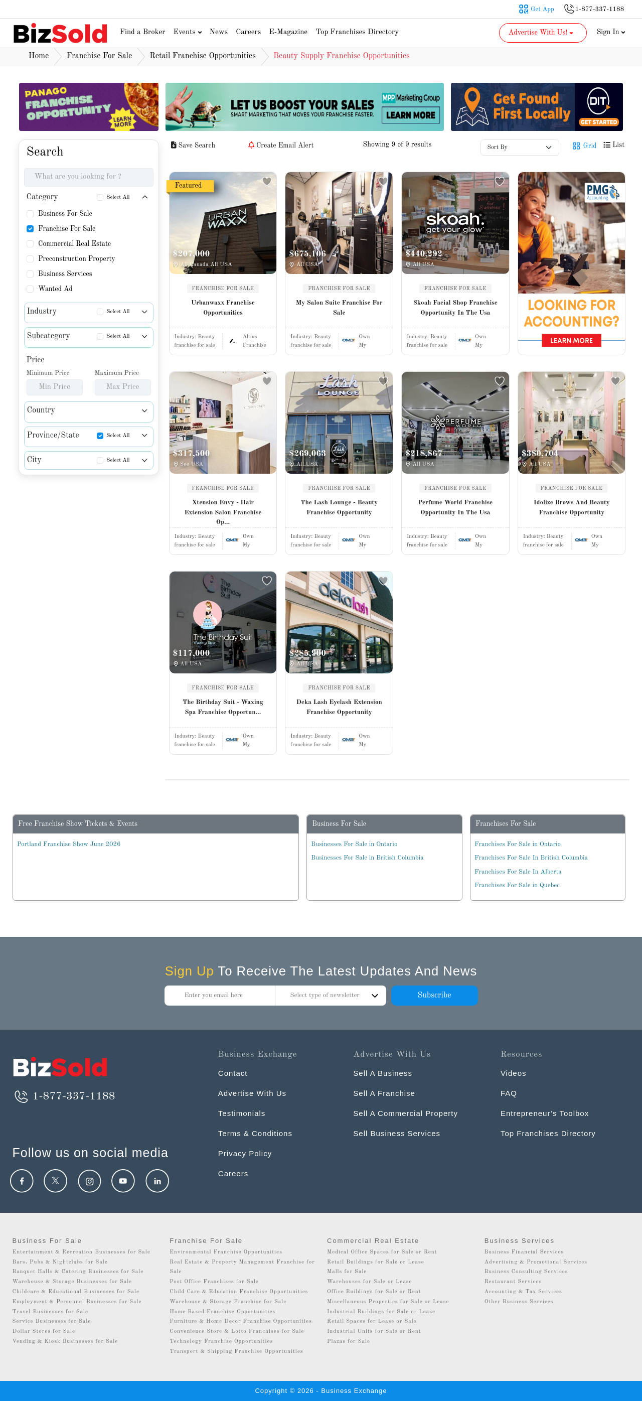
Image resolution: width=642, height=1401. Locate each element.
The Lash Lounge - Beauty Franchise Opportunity (339, 507)
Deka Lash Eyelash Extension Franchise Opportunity (339, 707)
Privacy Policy (245, 1153)
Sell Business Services (396, 1133)
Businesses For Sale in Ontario (354, 844)
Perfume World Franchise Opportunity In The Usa (455, 507)
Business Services (65, 273)
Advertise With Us (252, 1093)
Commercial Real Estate (74, 243)
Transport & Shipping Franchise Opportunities (236, 1351)
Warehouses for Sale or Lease (369, 1282)
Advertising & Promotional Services (536, 1262)
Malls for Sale (347, 1272)
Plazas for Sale (348, 1341)
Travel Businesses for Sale (51, 1312)
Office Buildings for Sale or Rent (374, 1292)
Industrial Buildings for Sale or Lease (381, 1312)
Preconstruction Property (76, 258)
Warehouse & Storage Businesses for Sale (72, 1282)
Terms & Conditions (255, 1133)
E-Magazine (288, 32)
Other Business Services (519, 1302)
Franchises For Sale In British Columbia (531, 858)
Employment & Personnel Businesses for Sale (77, 1302)
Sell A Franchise (384, 1093)
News (219, 32)
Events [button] (189, 32)
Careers (248, 32)
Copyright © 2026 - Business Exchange (321, 1390)
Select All (118, 197)
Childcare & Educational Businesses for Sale (76, 1292)
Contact (233, 1073)
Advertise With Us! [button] (542, 32)
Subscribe (434, 996)
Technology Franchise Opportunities (221, 1341)
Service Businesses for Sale (52, 1321)
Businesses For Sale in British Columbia (367, 858)
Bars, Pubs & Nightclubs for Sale (60, 1262)
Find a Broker (143, 32)
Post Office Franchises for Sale (214, 1282)
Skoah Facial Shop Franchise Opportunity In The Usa (455, 308)
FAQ (509, 1093)
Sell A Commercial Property (405, 1113)
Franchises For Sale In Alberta (518, 872)
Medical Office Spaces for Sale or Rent (382, 1252)
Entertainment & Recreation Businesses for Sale (81, 1252)
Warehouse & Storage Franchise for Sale (228, 1302)
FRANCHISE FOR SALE (223, 288)
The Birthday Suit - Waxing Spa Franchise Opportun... (223, 707)
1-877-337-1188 (64, 1096)
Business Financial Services (524, 1252)
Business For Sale (65, 213)
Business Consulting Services (526, 1272)
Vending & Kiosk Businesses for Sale (65, 1341)
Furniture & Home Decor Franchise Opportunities (241, 1321)
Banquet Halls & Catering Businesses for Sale (78, 1272)
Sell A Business (382, 1073)
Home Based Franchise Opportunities (222, 1312)
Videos (514, 1073)
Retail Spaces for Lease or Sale (372, 1321)
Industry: (195, 337)
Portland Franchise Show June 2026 (69, 844)
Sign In (611, 32)
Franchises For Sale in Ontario (517, 844)
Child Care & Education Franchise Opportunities (239, 1292)
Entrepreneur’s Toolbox (545, 1113)
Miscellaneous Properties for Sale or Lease (388, 1302)
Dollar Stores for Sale (44, 1331)
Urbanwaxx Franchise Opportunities (223, 308)
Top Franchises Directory (357, 32)
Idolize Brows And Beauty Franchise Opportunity (572, 507)
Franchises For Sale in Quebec (517, 885)
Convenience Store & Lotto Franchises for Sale (237, 1331)
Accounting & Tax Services (523, 1292)
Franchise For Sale (67, 228)
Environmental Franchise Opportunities (226, 1252)
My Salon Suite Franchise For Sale (339, 308)
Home (39, 56)
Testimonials (242, 1113)
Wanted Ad (55, 289)
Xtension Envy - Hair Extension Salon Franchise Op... (222, 512)
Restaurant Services (513, 1282)
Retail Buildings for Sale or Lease (375, 1262)
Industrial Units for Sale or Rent (374, 1331)
